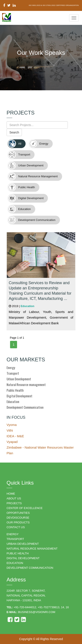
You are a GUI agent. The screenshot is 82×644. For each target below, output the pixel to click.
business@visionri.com (36, 612)
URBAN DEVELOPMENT (23, 543)
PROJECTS (14, 503)
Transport (13, 373)
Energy (11, 367)
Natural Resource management (26, 384)
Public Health (15, 390)
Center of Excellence (25, 508)
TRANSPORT (15, 539)
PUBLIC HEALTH (18, 553)
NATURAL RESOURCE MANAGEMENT (32, 548)
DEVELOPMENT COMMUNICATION (30, 567)
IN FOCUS (16, 417)
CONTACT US (16, 527)
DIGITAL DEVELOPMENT (23, 558)
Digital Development (19, 395)
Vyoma (12, 425)
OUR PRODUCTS (18, 522)
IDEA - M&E (15, 436)
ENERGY (13, 534)
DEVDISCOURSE (18, 517)
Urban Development (19, 378)
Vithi (10, 430)
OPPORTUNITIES (18, 512)
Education (13, 401)
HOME (11, 493)
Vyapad (12, 442)
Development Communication (25, 407)
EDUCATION (15, 563)
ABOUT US (14, 498)
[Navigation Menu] (74, 18)
